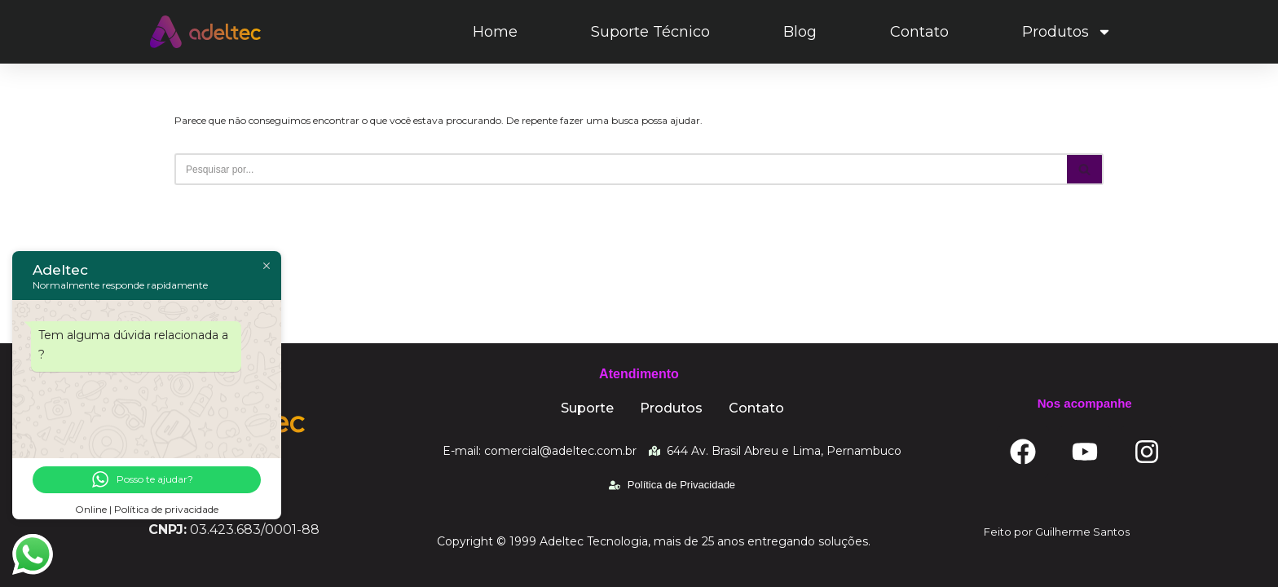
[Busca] (620, 169)
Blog (800, 32)
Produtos (1067, 31)
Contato (919, 32)
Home (495, 32)
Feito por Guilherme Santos (1057, 531)
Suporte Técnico (650, 32)
